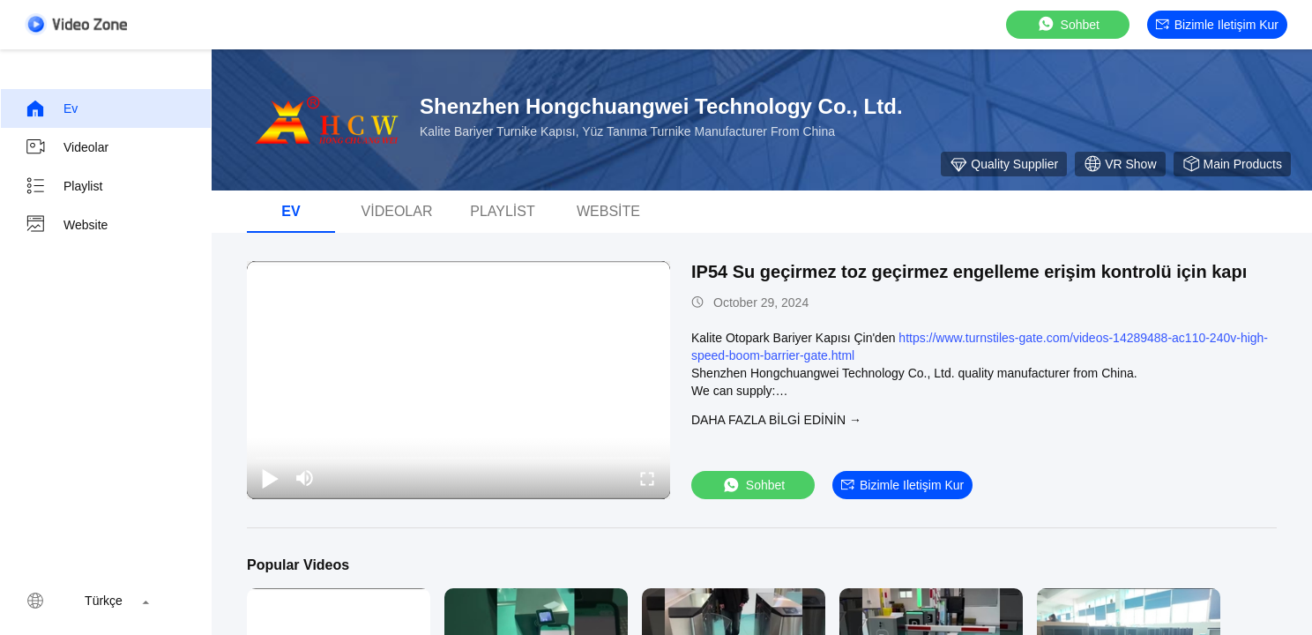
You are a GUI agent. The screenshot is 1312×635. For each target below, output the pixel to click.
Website (66, 224)
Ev (51, 108)
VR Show (1120, 164)
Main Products (1232, 164)
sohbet (1068, 24)
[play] (458, 380)
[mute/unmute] (305, 478)
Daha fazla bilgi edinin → (776, 420)
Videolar (66, 147)
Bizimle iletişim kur (1217, 25)
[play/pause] (269, 478)
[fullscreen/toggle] (647, 478)
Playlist (63, 186)
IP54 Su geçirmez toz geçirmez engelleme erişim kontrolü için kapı (969, 271)
